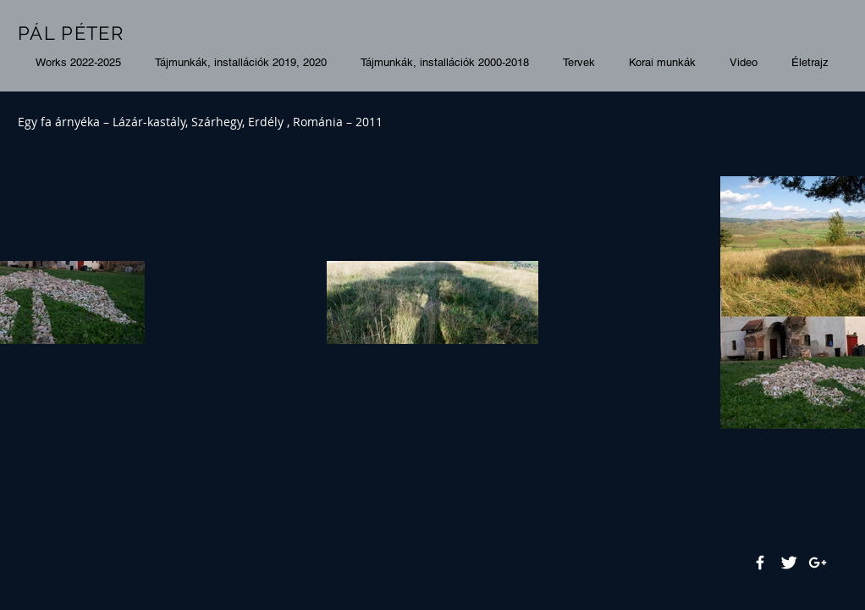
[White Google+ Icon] (817, 562)
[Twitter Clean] (789, 562)
